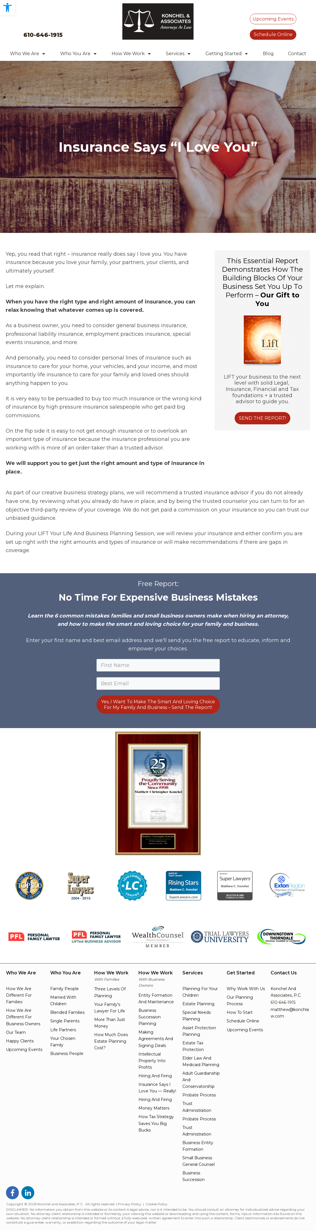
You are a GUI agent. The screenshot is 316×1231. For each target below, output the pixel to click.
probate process (199, 1095)
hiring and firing (155, 1075)
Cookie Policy (157, 1204)
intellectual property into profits (152, 1061)
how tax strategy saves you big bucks (156, 1123)
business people (66, 1053)
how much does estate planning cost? (111, 1041)
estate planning (198, 1003)
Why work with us (246, 988)
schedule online (243, 1021)
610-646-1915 (43, 34)
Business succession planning (149, 1017)
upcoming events (24, 1049)
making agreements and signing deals (155, 1039)
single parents (64, 1021)
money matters (153, 1108)
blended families (67, 1012)
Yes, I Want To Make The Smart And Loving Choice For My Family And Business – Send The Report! (158, 704)
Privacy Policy (129, 1204)
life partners (63, 1029)
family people (64, 988)
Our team (16, 1032)
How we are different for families (19, 995)
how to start (240, 1012)
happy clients (20, 1041)
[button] (7, 7)
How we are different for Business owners (23, 1017)
